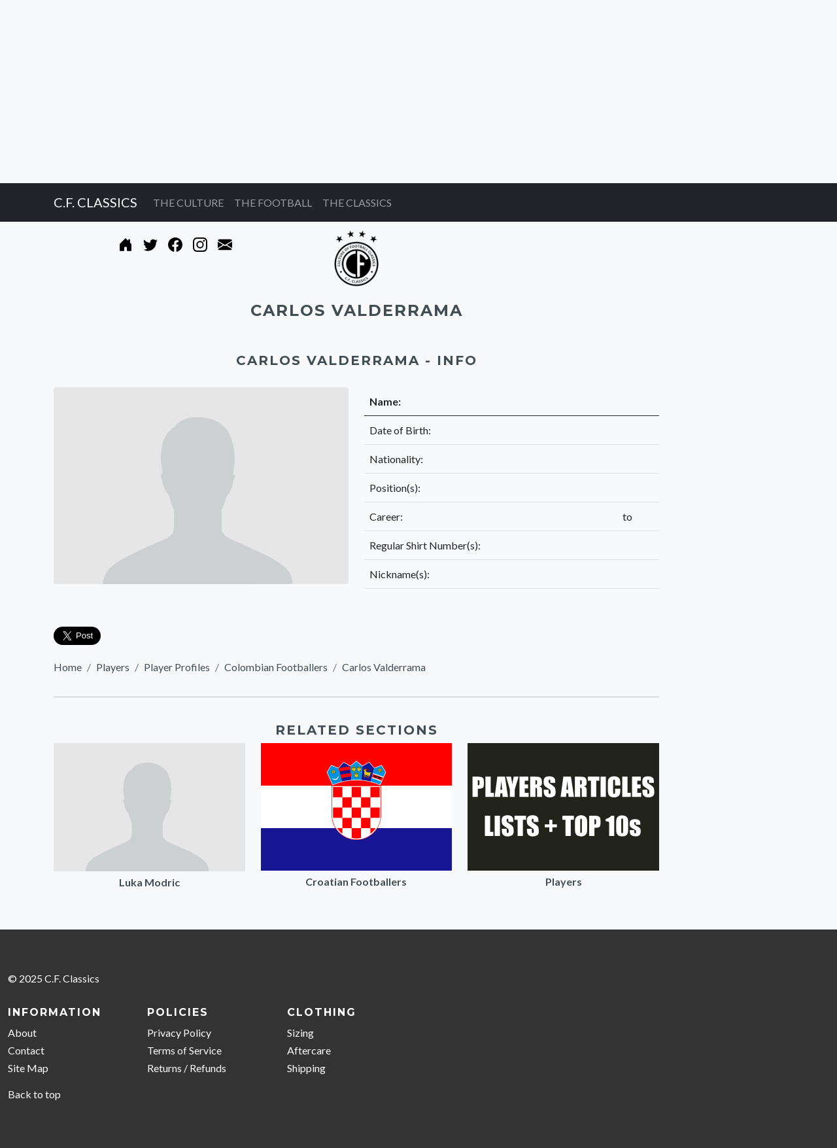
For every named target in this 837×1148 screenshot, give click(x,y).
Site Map (28, 1068)
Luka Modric (149, 882)
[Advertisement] (392, 91)
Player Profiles (177, 667)
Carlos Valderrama (384, 667)
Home (68, 667)
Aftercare (309, 1050)
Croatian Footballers (356, 881)
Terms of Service (184, 1050)
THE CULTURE (188, 202)
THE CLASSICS (357, 202)
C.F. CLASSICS (95, 202)
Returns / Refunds (186, 1068)
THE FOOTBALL (273, 202)
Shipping (306, 1068)
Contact (26, 1050)
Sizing (300, 1032)
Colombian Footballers (276, 667)
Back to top (34, 1094)
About (22, 1032)
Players (112, 667)
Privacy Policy (179, 1032)
